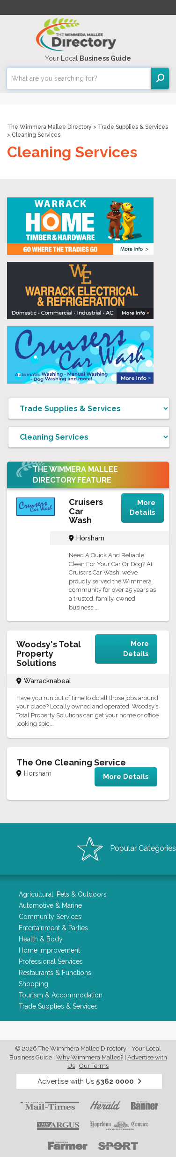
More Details (142, 507)
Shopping (33, 984)
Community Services (50, 916)
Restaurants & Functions (55, 972)
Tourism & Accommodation (61, 995)
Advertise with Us (89, 1081)
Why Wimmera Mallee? (89, 1057)
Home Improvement (49, 950)
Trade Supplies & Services (133, 127)
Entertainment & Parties (53, 928)
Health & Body (41, 939)
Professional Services (51, 961)
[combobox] (79, 78)
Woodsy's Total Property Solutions (48, 653)
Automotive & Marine (50, 905)
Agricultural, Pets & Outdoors (63, 894)
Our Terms (94, 1065)
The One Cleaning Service (71, 762)
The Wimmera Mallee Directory (49, 127)
